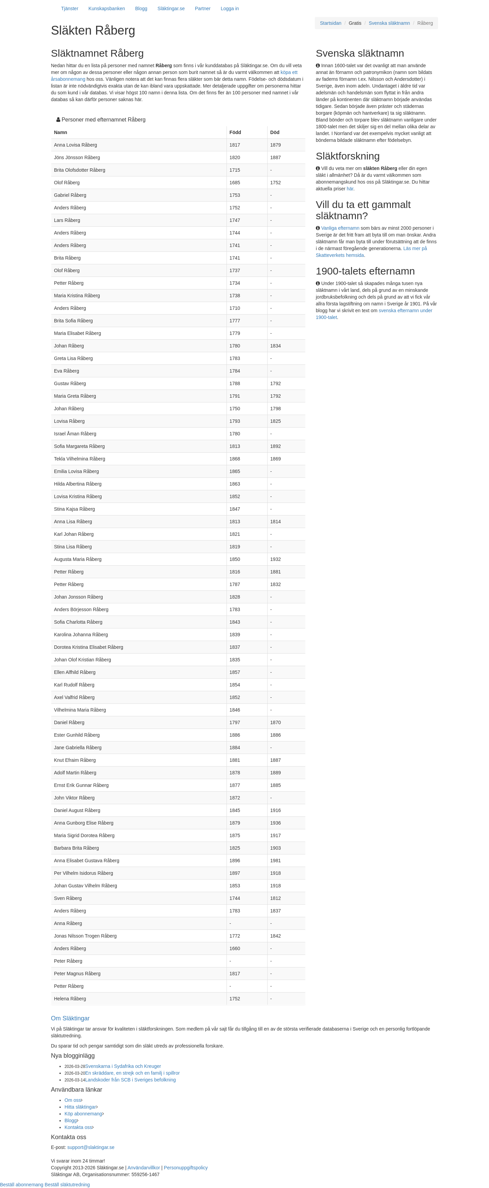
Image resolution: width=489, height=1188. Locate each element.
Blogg (141, 8)
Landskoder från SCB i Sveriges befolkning (130, 1079)
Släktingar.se (171, 8)
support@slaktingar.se (90, 1147)
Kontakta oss (78, 1127)
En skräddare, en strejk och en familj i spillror (132, 1073)
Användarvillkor (143, 1167)
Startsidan (330, 23)
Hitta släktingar (80, 1107)
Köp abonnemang (83, 1113)
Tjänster (69, 8)
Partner (203, 8)
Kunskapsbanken (107, 8)
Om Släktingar (70, 1018)
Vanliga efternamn (340, 228)
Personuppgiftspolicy (186, 1167)
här (350, 188)
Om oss (73, 1100)
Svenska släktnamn (389, 23)
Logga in (230, 8)
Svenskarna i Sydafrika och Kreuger (123, 1066)
